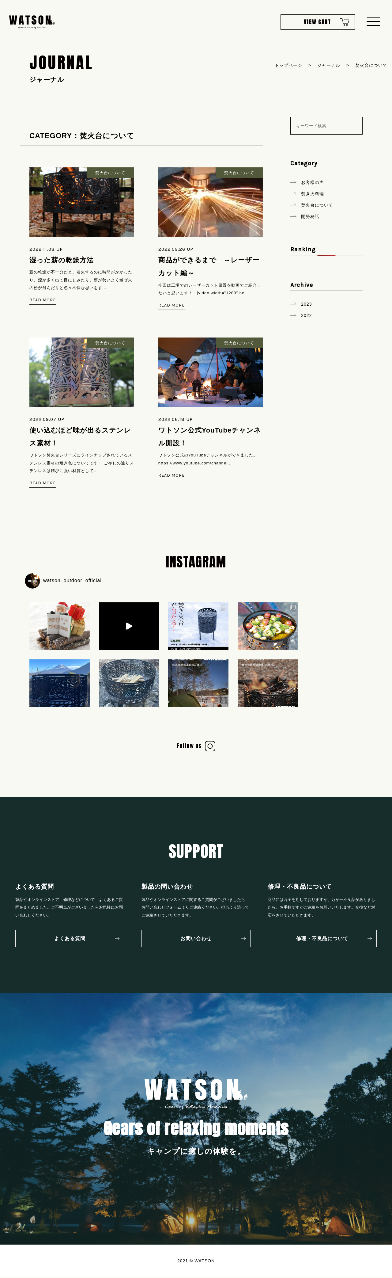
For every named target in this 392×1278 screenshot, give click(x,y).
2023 (306, 304)
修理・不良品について (322, 939)
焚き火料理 (312, 193)
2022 (306, 315)
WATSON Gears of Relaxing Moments (32, 23)
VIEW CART (315, 23)
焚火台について (317, 205)
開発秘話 (310, 216)
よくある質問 (69, 939)
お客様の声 (312, 182)
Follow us (189, 746)
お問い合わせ (196, 939)
